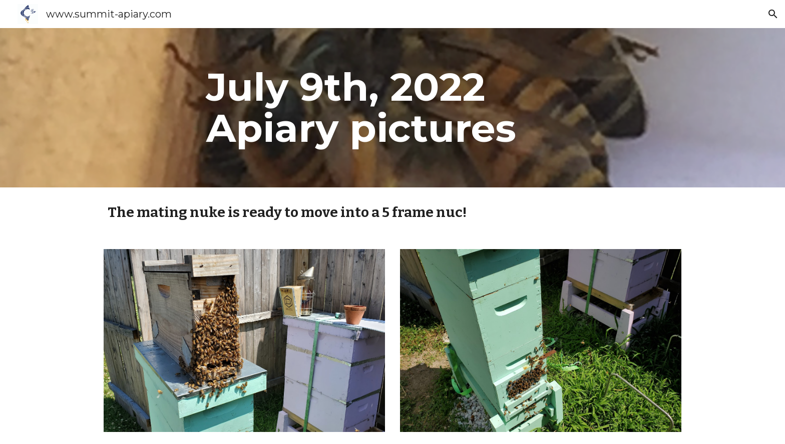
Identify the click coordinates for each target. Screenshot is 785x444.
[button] (773, 14)
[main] (417, 107)
